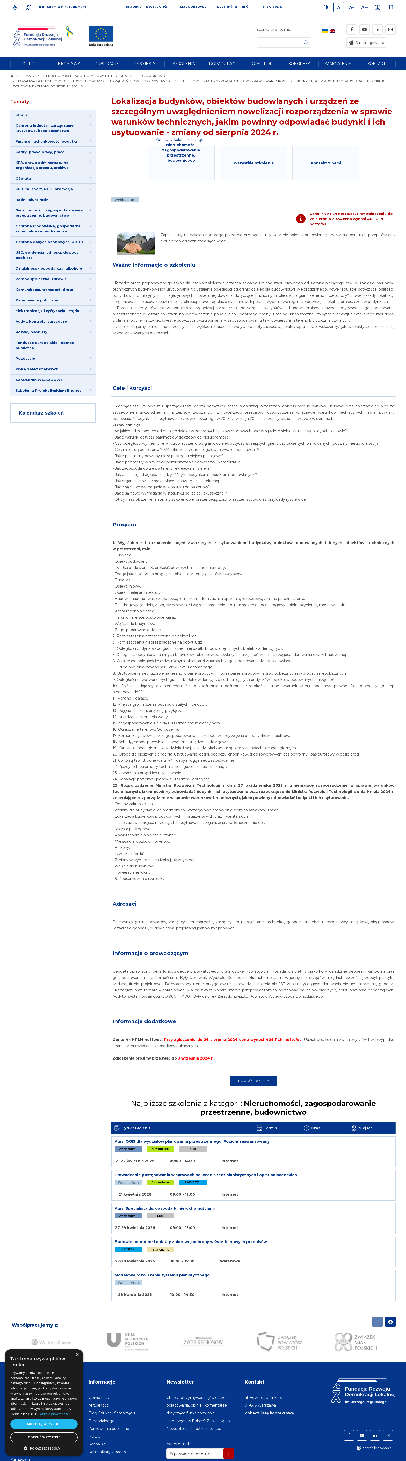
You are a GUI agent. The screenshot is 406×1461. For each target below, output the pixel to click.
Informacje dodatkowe (144, 1021)
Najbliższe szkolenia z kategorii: (253, 1108)
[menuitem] (29, 63)
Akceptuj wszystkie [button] (44, 1424)
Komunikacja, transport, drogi (44, 289)
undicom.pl (384, 1454)
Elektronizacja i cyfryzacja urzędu (47, 311)
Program (124, 524)
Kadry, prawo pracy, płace (40, 152)
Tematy (19, 101)
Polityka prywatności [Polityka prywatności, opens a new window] (53, 1414)
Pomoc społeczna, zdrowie (41, 279)
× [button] (77, 1355)
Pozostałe (25, 358)
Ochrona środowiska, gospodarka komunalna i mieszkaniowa (48, 228)
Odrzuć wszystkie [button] (44, 1437)
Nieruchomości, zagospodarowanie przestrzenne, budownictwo (49, 212)
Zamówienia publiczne (37, 300)
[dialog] (44, 1402)
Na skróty (22, 1337)
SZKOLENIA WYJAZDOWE (39, 380)
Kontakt (254, 1337)
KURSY (22, 115)
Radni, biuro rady (32, 199)
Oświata (23, 178)
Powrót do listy (253, 1081)
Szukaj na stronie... (274, 29)
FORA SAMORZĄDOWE (37, 369)
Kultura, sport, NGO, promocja (44, 189)
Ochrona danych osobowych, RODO (49, 242)
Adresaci (124, 904)
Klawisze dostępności (148, 7)
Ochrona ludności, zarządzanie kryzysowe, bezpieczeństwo (45, 128)
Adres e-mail (178, 1399)
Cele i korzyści (132, 388)
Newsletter (180, 1337)
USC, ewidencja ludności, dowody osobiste (47, 255)
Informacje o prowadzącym (150, 953)
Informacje (102, 1337)
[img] (101, 36)
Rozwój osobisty (31, 332)
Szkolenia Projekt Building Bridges (49, 390)
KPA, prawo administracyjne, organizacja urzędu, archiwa (42, 165)
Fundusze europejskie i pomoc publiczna (45, 345)
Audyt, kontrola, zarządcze (41, 321)
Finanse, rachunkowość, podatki (46, 141)
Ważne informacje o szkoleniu (154, 265)
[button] (44, 1448)
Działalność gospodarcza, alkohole (49, 268)
